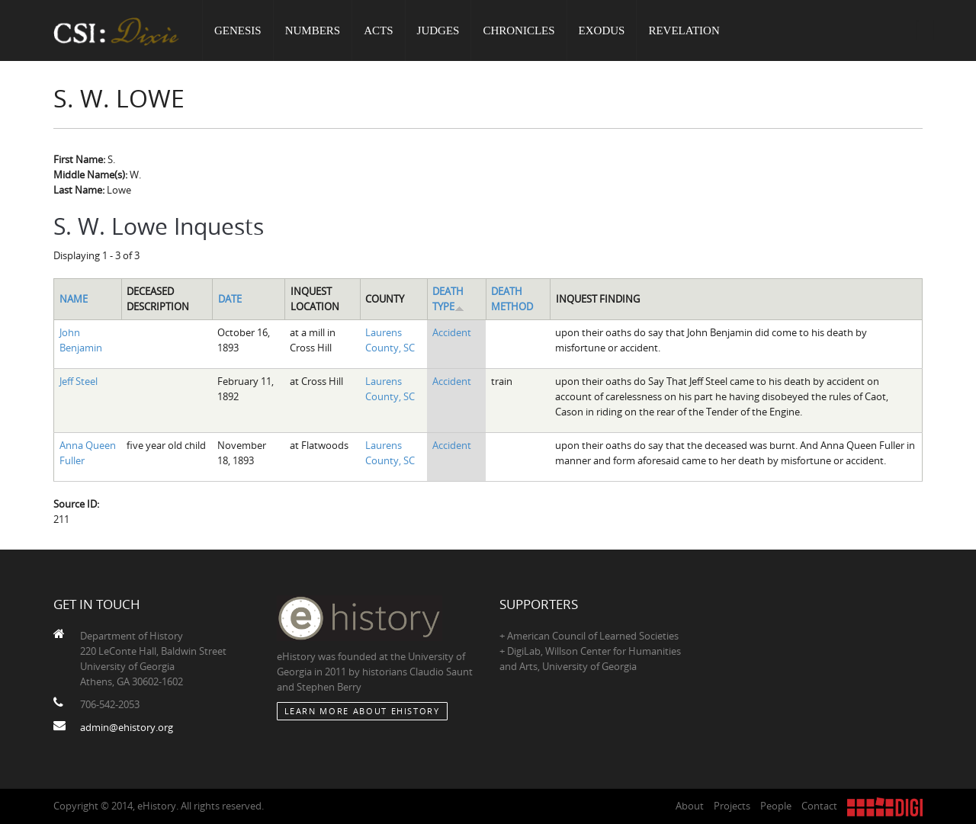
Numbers (313, 30)
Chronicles (518, 30)
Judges (438, 30)
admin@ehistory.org (126, 727)
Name (73, 299)
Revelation (683, 30)
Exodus (602, 30)
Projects (732, 806)
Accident (451, 332)
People (775, 806)
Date (230, 299)
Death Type (448, 298)
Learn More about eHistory (362, 711)
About (690, 806)
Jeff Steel (78, 381)
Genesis (238, 30)
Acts (378, 30)
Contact (819, 806)
